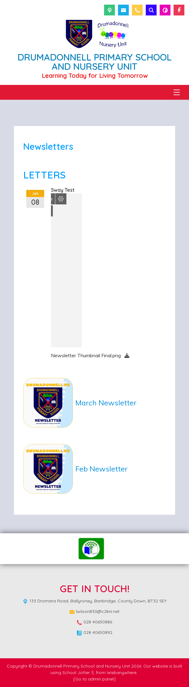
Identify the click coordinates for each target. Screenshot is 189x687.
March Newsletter (105, 402)
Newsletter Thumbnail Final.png (86, 355)
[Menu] (176, 92)
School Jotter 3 (78, 672)
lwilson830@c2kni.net (98, 611)
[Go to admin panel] (95, 679)
